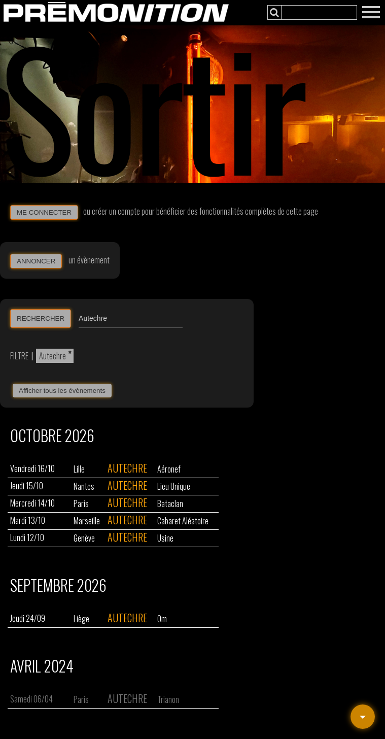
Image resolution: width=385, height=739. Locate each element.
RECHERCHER (40, 318)
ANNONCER (36, 261)
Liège (81, 619)
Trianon (168, 699)
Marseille (87, 521)
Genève (84, 538)
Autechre (52, 356)
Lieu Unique (173, 486)
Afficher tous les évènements (62, 390)
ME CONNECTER (44, 212)
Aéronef (169, 469)
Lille (79, 469)
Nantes (84, 486)
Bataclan (170, 503)
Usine (165, 538)
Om (162, 619)
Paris (81, 503)
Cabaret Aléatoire (182, 521)
